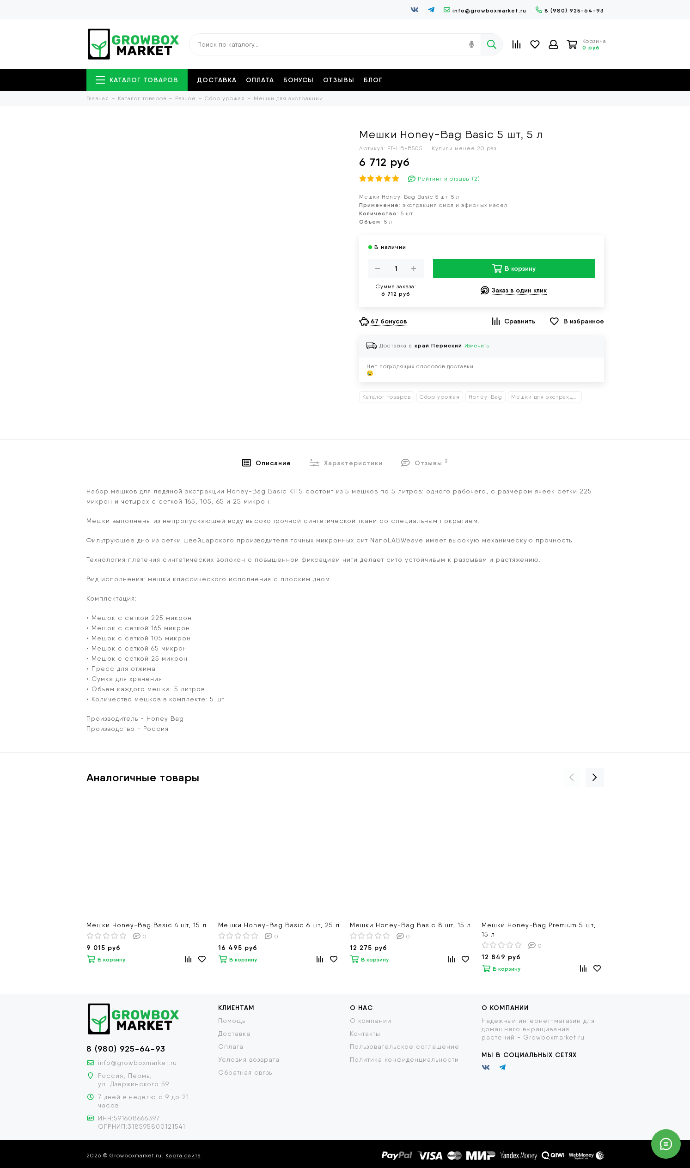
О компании (370, 1020)
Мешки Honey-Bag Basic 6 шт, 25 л (279, 925)
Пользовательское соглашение (404, 1046)
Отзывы (338, 80)
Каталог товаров (137, 80)
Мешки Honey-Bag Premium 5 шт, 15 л (539, 929)
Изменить (476, 345)
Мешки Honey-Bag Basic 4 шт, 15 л (146, 925)
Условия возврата (249, 1059)
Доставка (217, 80)
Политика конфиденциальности (404, 1059)
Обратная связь (245, 1072)
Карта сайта (183, 1155)
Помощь (231, 1020)
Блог (373, 80)
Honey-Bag (485, 397)
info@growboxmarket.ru (485, 10)
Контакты (365, 1033)
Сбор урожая (440, 397)
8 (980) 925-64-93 (570, 10)
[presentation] (571, 777)
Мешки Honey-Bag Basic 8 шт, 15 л (410, 925)
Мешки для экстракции (545, 397)
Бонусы (298, 80)
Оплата (260, 80)
